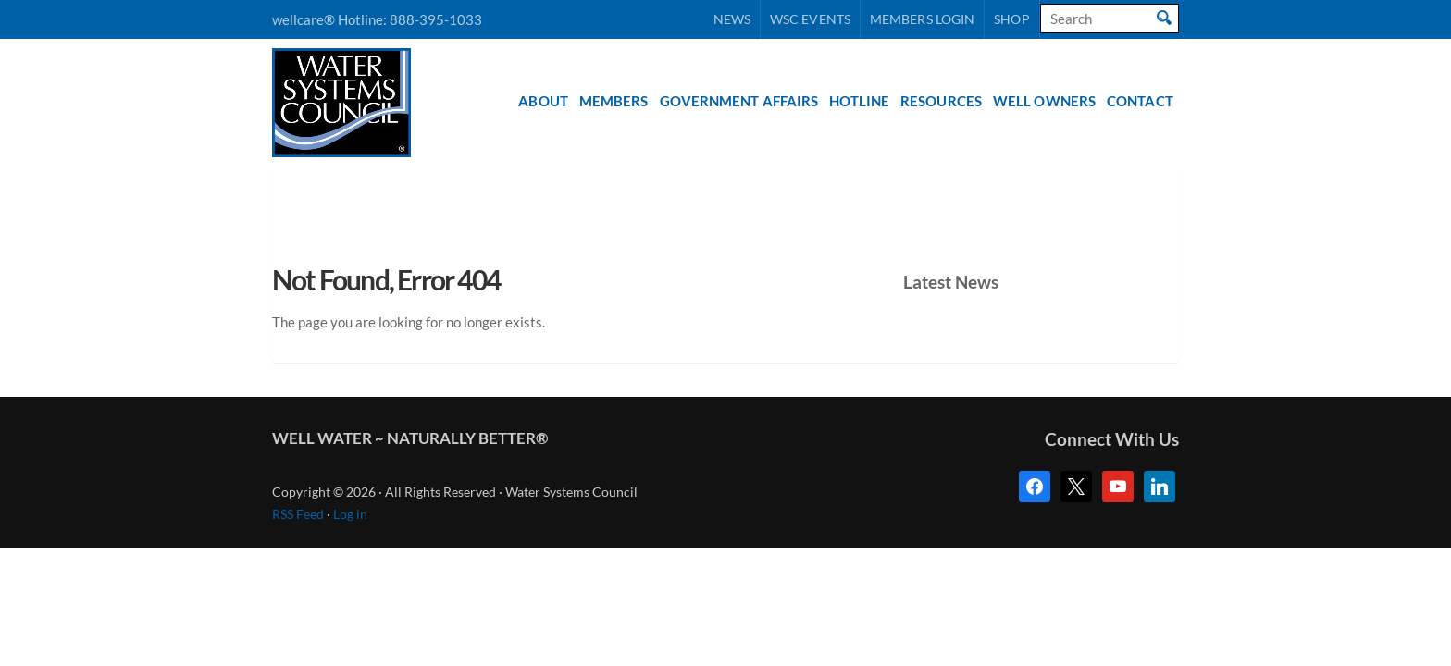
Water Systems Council (341, 102)
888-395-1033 (436, 19)
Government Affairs (739, 100)
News (731, 19)
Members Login (922, 19)
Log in (350, 514)
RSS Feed (298, 514)
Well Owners (1044, 100)
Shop (1011, 19)
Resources (941, 100)
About (543, 100)
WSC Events (810, 19)
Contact (1140, 100)
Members (614, 100)
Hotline (859, 100)
